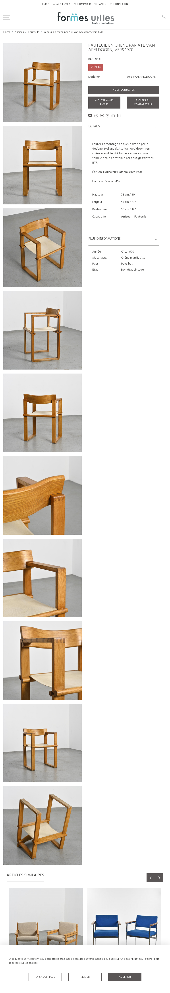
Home (6, 32)
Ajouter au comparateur (143, 102)
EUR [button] (44, 4)
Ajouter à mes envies (104, 102)
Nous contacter (124, 90)
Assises (19, 32)
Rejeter (85, 977)
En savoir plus (45, 977)
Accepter (125, 977)
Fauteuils (33, 32)
